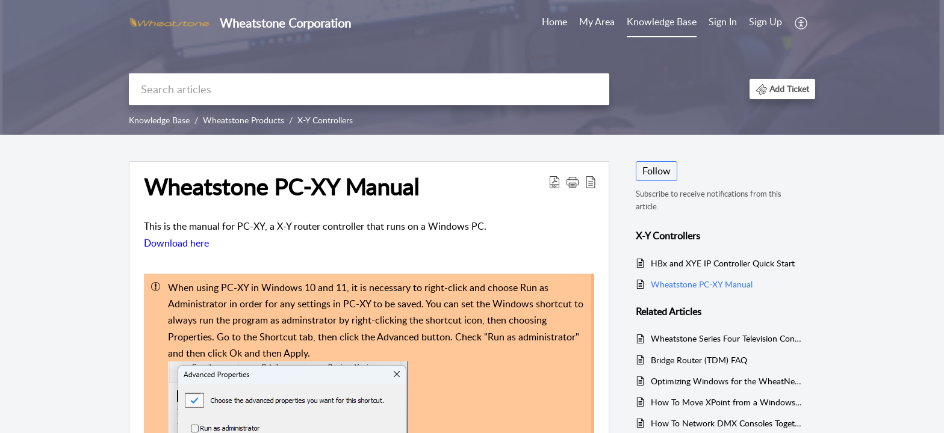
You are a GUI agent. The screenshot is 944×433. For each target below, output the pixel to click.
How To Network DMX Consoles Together (727, 423)
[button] (801, 23)
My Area (597, 21)
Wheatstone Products (243, 120)
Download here (176, 243)
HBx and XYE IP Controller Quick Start (723, 263)
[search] (369, 89)
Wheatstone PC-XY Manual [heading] (281, 187)
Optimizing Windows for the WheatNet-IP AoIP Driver (727, 381)
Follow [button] (656, 170)
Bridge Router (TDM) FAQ (699, 360)
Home (554, 21)
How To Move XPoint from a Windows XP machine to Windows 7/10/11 (727, 402)
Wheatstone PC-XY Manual (702, 284)
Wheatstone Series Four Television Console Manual (727, 338)
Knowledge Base (662, 21)
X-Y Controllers (325, 120)
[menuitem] (554, 22)
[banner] (472, 67)
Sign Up (765, 21)
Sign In (723, 21)
